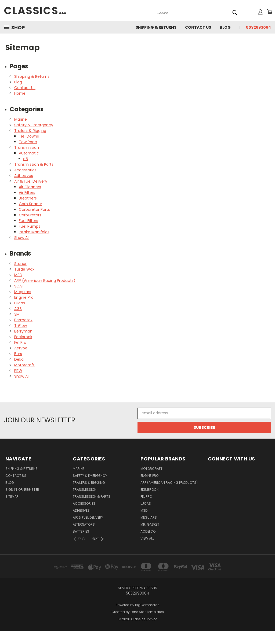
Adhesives (23, 175)
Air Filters (27, 192)
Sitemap (11, 496)
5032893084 (258, 27)
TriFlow (20, 325)
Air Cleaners (30, 187)
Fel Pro (20, 342)
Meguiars (22, 291)
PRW (18, 370)
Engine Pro (24, 297)
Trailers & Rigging (30, 130)
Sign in (11, 489)
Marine (20, 119)
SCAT (19, 286)
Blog (225, 27)
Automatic (29, 153)
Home (20, 93)
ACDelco (147, 531)
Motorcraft (24, 365)
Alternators (84, 524)
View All (147, 538)
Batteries (81, 531)
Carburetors (30, 215)
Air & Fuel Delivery (30, 181)
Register (31, 489)
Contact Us (198, 27)
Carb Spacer (30, 203)
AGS (18, 308)
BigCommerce (147, 605)
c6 (25, 158)
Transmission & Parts (33, 164)
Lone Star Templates (147, 612)
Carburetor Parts (34, 209)
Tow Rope (28, 142)
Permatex (23, 320)
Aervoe (20, 348)
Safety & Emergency (33, 125)
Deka (19, 359)
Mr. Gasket (149, 524)
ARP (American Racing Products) (44, 280)
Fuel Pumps (29, 226)
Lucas (19, 303)
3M (17, 314)
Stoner (20, 263)
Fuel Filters (28, 220)
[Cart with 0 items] (269, 11)
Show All (21, 237)
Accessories (25, 170)
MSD (18, 275)
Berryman (23, 331)
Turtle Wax (24, 269)
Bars (18, 353)
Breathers (28, 198)
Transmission (26, 147)
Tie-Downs (29, 136)
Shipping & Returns (156, 27)
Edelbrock (23, 337)
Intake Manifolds (34, 232)
